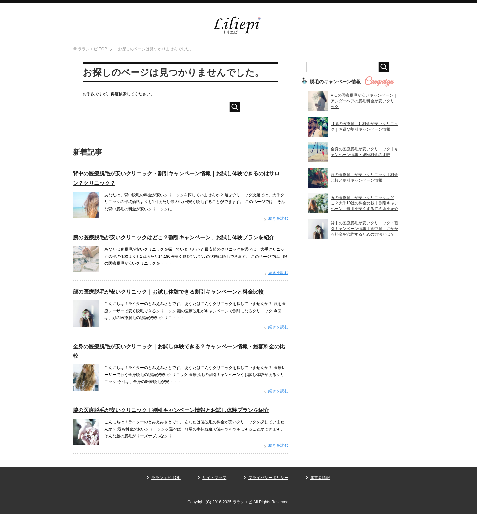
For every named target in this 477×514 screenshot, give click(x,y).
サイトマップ (214, 477)
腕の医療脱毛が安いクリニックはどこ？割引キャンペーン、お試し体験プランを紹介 (173, 237)
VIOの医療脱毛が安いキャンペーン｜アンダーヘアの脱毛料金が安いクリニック (364, 101)
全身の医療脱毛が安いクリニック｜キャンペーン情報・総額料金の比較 (364, 152)
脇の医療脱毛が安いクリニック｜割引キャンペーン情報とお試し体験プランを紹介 (171, 410)
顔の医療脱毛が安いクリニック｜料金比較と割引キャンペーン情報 (364, 177)
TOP (92, 49)
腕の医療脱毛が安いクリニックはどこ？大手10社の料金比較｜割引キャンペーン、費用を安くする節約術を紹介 (364, 203)
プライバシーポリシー (268, 477)
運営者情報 (320, 477)
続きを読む (278, 218)
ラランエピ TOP (166, 477)
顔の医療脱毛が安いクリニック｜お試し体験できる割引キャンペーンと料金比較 (168, 292)
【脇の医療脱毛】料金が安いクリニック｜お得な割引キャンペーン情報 (364, 126)
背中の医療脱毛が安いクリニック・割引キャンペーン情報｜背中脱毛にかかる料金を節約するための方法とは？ (364, 229)
